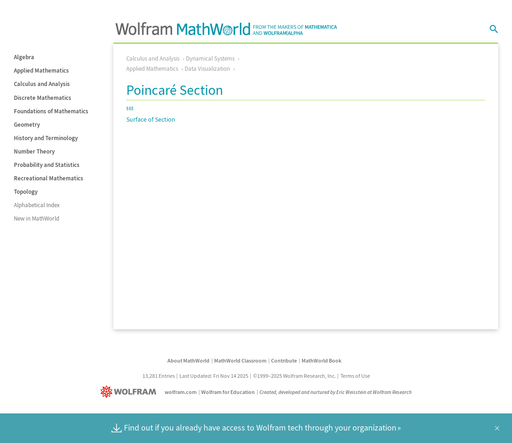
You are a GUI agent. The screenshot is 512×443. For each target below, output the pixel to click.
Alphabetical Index (37, 205)
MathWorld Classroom (240, 360)
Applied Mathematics (41, 70)
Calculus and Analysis (42, 84)
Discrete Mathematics (42, 98)
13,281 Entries (158, 375)
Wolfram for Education (228, 391)
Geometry (27, 125)
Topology (25, 192)
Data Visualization (207, 69)
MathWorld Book (321, 360)
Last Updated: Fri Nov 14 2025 (213, 375)
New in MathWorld (36, 218)
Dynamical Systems (210, 58)
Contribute (284, 360)
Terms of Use (355, 375)
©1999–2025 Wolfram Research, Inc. (294, 375)
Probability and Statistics (47, 165)
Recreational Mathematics (48, 178)
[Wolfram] (130, 391)
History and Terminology (46, 138)
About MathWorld (188, 360)
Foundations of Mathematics (51, 111)
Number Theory (34, 151)
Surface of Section (150, 119)
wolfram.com (181, 391)
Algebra (24, 57)
